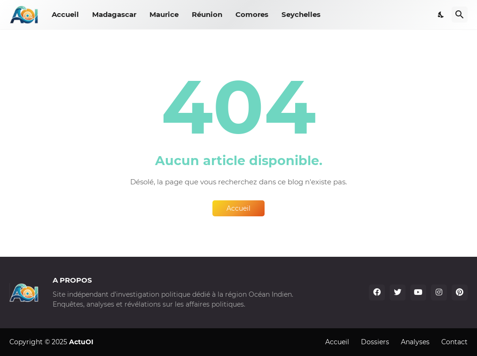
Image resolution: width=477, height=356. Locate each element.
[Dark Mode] (441, 15)
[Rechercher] (460, 15)
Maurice (164, 14)
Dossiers (375, 342)
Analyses (415, 342)
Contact (454, 342)
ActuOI (81, 342)
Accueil (65, 14)
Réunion (207, 14)
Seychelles (301, 14)
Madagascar (114, 14)
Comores (251, 14)
